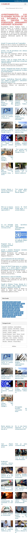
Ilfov (18, 310)
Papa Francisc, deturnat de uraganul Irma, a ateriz (7, 170)
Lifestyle (5, 330)
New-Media (16, 328)
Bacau (15, 301)
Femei (9, 330)
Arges (11, 301)
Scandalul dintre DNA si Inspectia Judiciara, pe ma (7, 527)
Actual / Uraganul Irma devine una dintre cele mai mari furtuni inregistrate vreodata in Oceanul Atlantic (14, 70)
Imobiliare (10, 327)
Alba (4, 301)
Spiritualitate (17, 327)
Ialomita (11, 310)
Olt (3, 313)
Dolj (22, 306)
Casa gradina (16, 336)
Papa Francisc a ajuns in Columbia (11, 276)
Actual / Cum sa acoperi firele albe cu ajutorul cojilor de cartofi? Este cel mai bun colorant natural (14, 61)
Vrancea (13, 316)
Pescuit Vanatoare (7, 334)
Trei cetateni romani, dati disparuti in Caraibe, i (7, 156)
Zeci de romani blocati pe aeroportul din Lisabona (7, 101)
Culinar (22, 328)
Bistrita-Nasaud (6, 303)
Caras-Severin (15, 305)
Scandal (5, 327)
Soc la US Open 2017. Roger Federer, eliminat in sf (21, 528)
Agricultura (20, 339)
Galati (4, 308)
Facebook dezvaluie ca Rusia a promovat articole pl (7, 142)
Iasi (15, 310)
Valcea (4, 316)
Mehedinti (11, 311)
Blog (21, 336)
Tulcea (19, 315)
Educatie (10, 341)
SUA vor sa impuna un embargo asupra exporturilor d (21, 238)
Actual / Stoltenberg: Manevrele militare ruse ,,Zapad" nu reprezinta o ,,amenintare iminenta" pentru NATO (14, 80)
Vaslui (8, 316)
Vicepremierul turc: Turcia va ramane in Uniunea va (7, 114)
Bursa (18, 334)
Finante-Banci (17, 341)
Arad (7, 301)
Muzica (4, 336)
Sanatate (10, 328)
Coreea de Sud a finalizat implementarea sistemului (21, 115)
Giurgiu (8, 308)
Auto (4, 339)
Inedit (14, 332)
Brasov (22, 303)
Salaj (12, 313)
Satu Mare (16, 313)
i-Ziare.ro (5, 4)
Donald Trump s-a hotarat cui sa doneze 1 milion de (21, 169)
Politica (5, 328)
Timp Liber (5, 337)
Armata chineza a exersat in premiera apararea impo (21, 128)
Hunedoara (5, 310)
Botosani (13, 303)
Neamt (21, 311)
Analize (15, 337)
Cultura (9, 336)
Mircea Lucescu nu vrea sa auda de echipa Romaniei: (21, 456)
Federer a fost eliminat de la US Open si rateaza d (7, 473)
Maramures (5, 311)
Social (22, 334)
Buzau (4, 305)
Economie (20, 337)
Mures (16, 311)
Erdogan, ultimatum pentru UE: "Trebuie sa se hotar (21, 514)
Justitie (10, 332)
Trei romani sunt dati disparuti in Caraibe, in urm (21, 151)
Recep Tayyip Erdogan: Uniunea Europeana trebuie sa (21, 142)
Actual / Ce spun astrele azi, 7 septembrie (13, 43)
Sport (14, 334)
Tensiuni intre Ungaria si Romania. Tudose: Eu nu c (21, 101)
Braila (18, 303)
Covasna (11, 306)
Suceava (4, 315)
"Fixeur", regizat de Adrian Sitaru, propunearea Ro (21, 499)
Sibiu (21, 313)
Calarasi (9, 305)
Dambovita (16, 306)
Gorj (13, 308)
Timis (15, 315)
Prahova (7, 313)
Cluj (21, 305)
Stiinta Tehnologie (11, 339)
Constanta (5, 306)
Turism (4, 332)
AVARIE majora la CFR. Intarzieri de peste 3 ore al (21, 486)
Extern (22, 330)
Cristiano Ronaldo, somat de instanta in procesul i (21, 473)
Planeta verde (16, 330)
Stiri (11, 337)
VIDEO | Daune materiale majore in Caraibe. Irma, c (7, 128)
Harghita (17, 308)
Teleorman (10, 315)
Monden (5, 341)
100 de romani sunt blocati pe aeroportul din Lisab (7, 486)
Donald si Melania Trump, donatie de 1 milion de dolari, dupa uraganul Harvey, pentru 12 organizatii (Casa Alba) (14, 285)
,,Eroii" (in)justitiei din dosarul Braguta (12, 258)
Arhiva (14, 346)
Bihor (19, 301)
